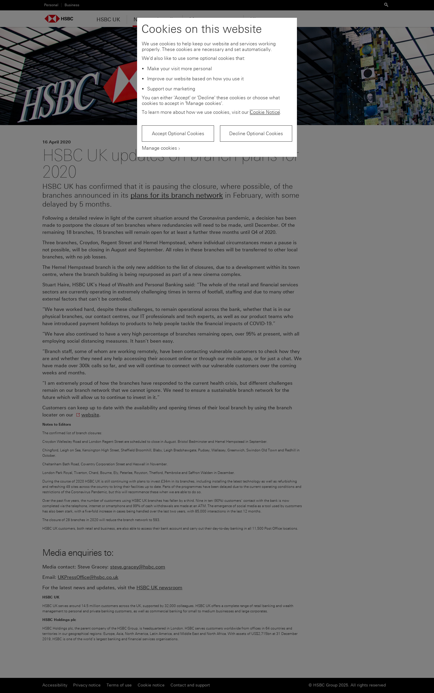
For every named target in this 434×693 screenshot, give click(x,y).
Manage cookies (159, 148)
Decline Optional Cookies (256, 133)
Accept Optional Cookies (178, 133)
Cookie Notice (265, 112)
